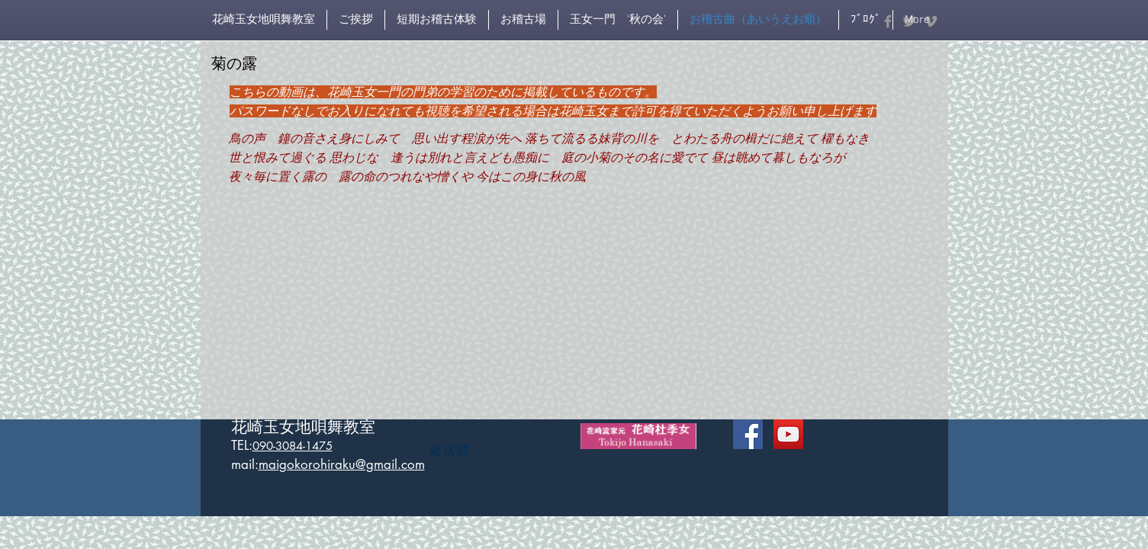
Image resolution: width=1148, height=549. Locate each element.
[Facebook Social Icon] (748, 434)
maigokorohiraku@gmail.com (342, 464)
